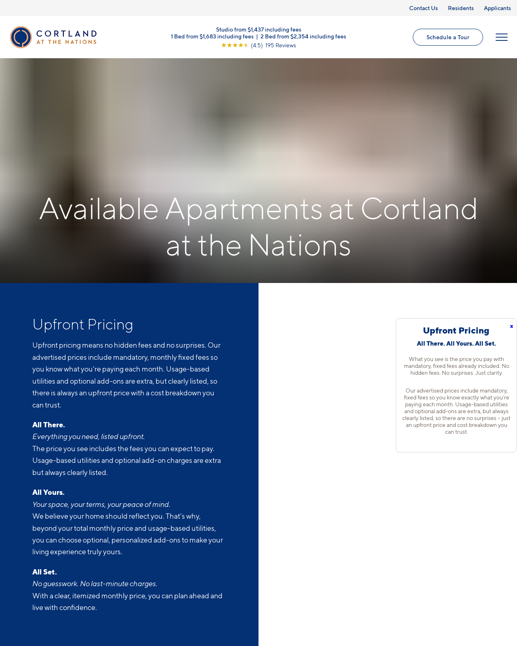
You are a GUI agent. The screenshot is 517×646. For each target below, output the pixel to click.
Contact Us (423, 7)
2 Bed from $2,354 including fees (303, 35)
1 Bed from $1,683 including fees (212, 35)
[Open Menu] (502, 37)
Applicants (497, 7)
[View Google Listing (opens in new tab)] (258, 44)
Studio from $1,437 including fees (258, 28)
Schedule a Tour (448, 37)
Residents (461, 7)
